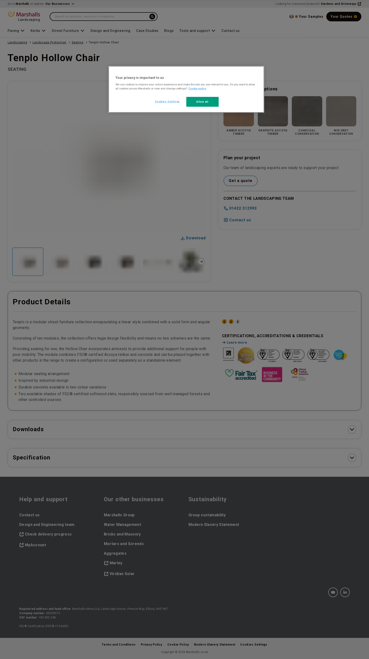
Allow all (202, 101)
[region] (186, 89)
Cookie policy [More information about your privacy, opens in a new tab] (197, 88)
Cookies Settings (167, 101)
